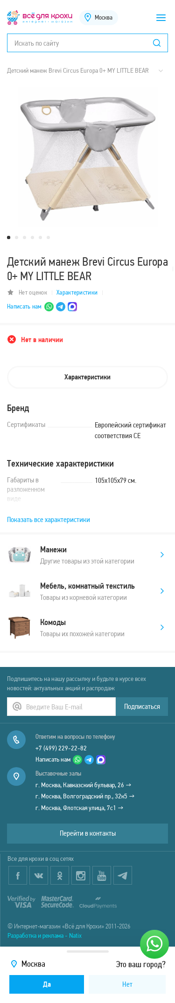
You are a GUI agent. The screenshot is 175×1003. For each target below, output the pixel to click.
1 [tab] (8, 237)
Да (47, 984)
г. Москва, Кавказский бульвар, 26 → (83, 785)
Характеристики (77, 292)
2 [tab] (16, 237)
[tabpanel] (87, 157)
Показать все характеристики (48, 519)
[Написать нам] (154, 944)
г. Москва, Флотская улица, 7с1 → (79, 808)
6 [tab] (48, 237)
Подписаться (142, 706)
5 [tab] (40, 237)
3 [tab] (24, 237)
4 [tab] (32, 237)
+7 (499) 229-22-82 (61, 748)
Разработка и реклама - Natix (44, 935)
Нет (127, 984)
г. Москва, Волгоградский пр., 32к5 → (85, 796)
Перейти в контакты (88, 833)
